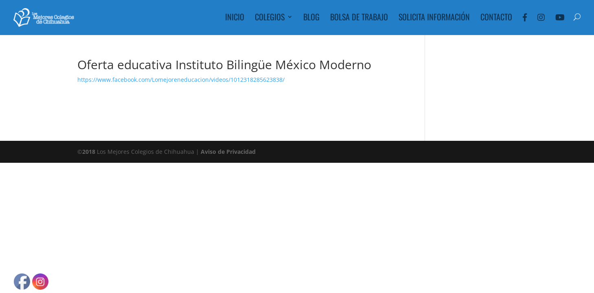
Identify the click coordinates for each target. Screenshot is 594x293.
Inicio (234, 18)
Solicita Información (434, 18)
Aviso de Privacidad (228, 151)
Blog (311, 18)
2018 (88, 151)
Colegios (270, 18)
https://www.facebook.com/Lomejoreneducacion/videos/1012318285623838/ (181, 79)
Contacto (496, 18)
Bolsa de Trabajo (359, 18)
